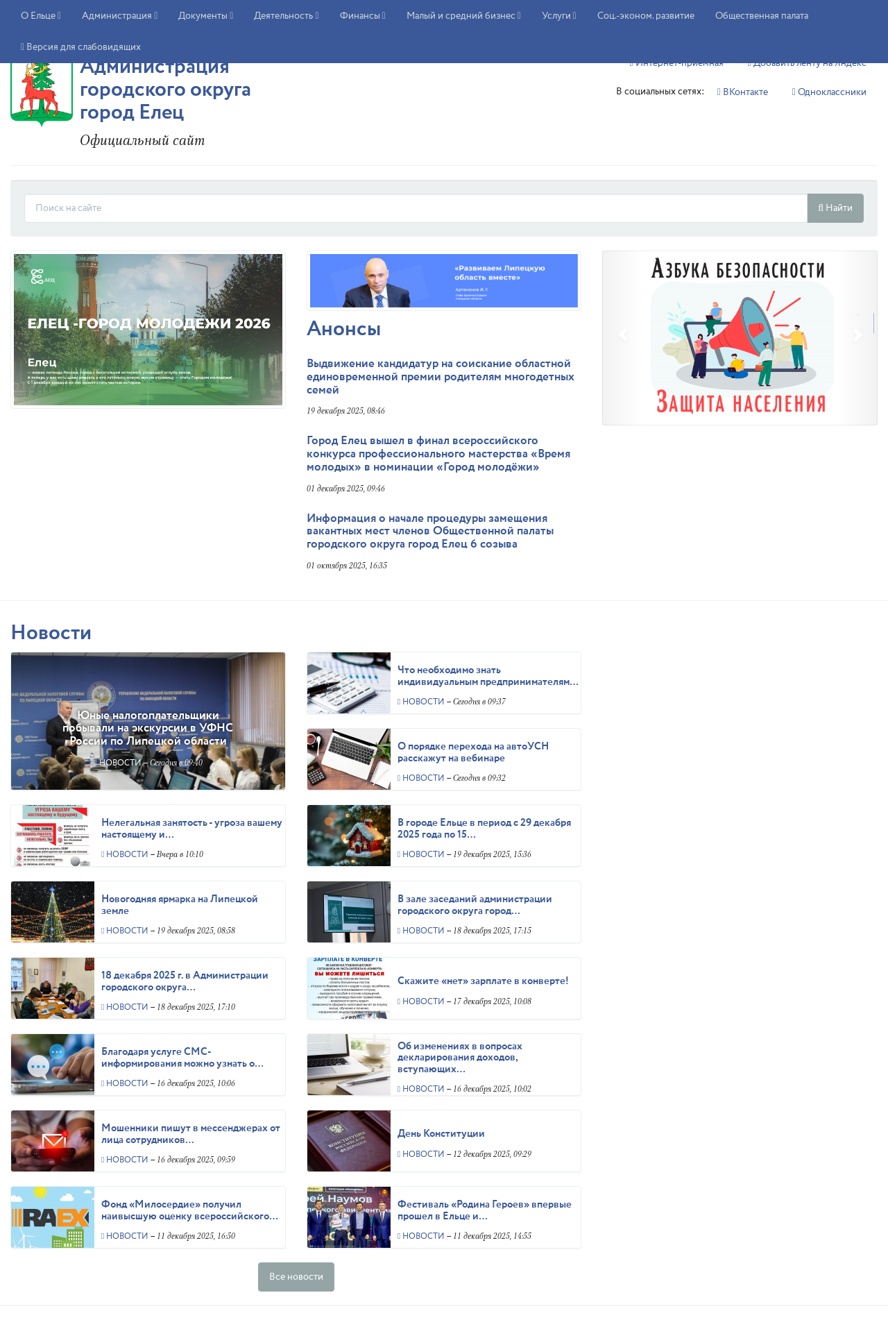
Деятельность (286, 16)
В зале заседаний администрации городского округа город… (475, 905)
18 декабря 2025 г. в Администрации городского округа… (184, 981)
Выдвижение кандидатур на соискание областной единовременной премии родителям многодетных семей (440, 376)
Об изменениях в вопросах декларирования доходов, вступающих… (460, 1058)
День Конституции (441, 1134)
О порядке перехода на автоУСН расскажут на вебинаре (473, 752)
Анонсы (344, 329)
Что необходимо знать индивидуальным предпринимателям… (488, 676)
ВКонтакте (742, 92)
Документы (205, 16)
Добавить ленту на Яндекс (807, 63)
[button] (622, 338)
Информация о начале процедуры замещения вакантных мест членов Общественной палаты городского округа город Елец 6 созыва (430, 531)
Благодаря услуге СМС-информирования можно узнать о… (182, 1058)
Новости (51, 633)
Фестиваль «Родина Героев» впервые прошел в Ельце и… (485, 1210)
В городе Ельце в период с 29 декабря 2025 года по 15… (484, 829)
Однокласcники (829, 92)
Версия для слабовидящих (81, 47)
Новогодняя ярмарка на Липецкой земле (179, 905)
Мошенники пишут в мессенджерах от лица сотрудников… (190, 1134)
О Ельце (41, 16)
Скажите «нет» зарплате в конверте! (483, 981)
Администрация (119, 16)
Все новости (296, 1277)
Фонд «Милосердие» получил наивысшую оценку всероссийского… (189, 1210)
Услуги (559, 16)
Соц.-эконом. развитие (645, 16)
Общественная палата (761, 16)
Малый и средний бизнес (464, 16)
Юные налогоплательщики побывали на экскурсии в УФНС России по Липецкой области (147, 728)
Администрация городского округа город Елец (165, 89)
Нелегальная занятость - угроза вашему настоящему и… (191, 829)
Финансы (363, 16)
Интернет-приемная (677, 63)
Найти (835, 208)
